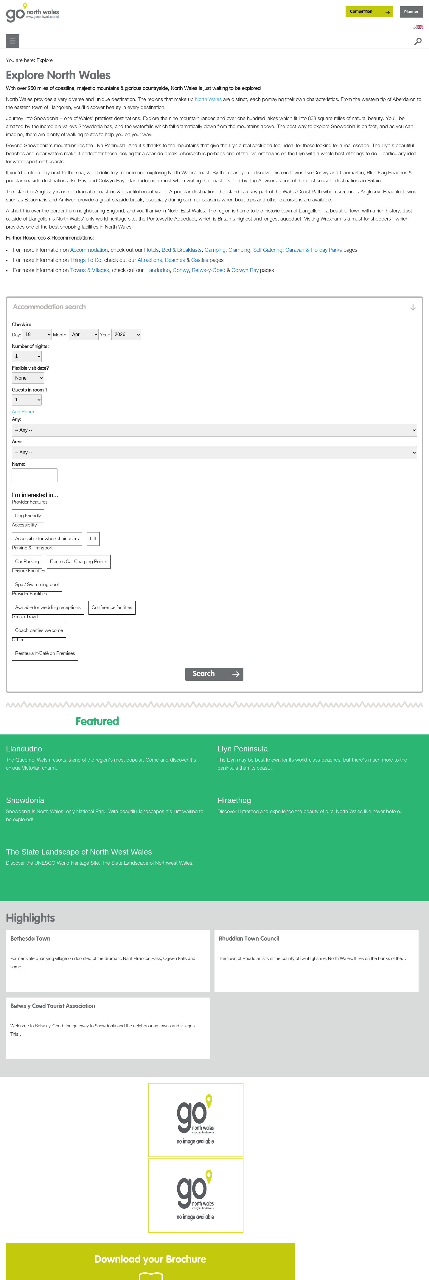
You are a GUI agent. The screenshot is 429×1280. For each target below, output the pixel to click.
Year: (105, 335)
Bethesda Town (30, 939)
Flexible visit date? (30, 368)
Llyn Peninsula (242, 748)
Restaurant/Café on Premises (45, 653)
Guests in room (29, 390)
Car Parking (27, 562)
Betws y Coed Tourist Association (52, 1006)
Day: (16, 335)
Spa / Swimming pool (37, 584)
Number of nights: (30, 346)
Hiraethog (234, 800)
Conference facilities (112, 607)
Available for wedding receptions (48, 607)
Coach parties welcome (39, 630)
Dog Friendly (28, 516)
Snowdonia (25, 800)
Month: (60, 335)
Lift (93, 539)
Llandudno (24, 748)
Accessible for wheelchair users (47, 539)
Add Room (23, 412)
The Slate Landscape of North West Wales (79, 851)
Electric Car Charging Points (78, 562)
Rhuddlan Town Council (249, 939)
